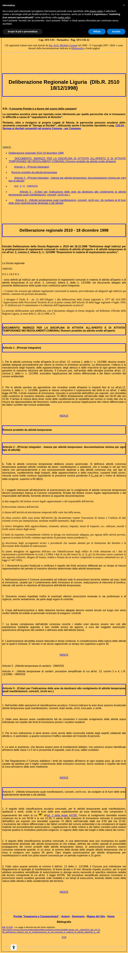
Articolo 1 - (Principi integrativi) (22, 347)
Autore (65, 916)
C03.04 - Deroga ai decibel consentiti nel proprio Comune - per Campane (64, 127)
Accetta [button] (116, 31)
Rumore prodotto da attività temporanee (27, 429)
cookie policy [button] (64, 17)
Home (110, 916)
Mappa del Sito (96, 916)
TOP (64, 937)
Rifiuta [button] (97, 31)
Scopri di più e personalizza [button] (22, 31)
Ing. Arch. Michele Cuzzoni (63, 45)
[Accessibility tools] (14, 947)
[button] (123, 5)
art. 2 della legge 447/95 (62, 815)
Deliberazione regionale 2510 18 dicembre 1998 (36, 153)
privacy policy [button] (96, 11)
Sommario (78, 916)
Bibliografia (77, 48)
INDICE (64, 415)
